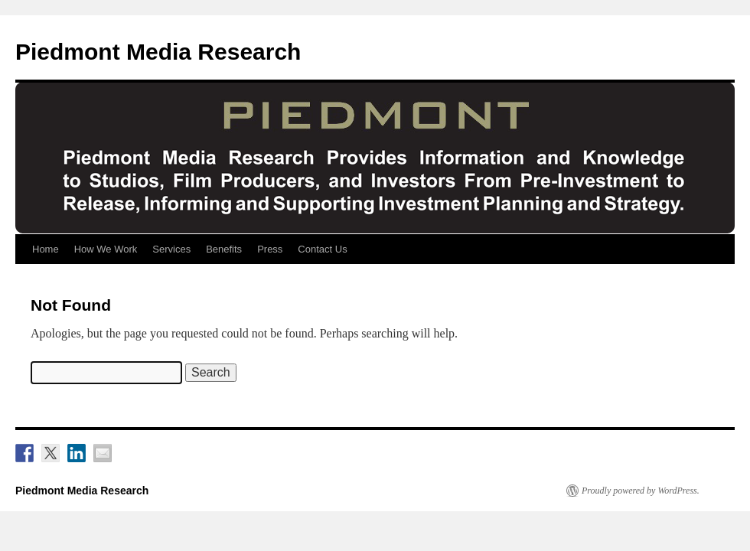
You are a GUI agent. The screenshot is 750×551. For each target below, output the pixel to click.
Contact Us (322, 249)
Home (45, 249)
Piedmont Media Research (158, 51)
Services (171, 249)
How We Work (106, 249)
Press (269, 249)
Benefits (224, 249)
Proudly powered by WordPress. (640, 490)
